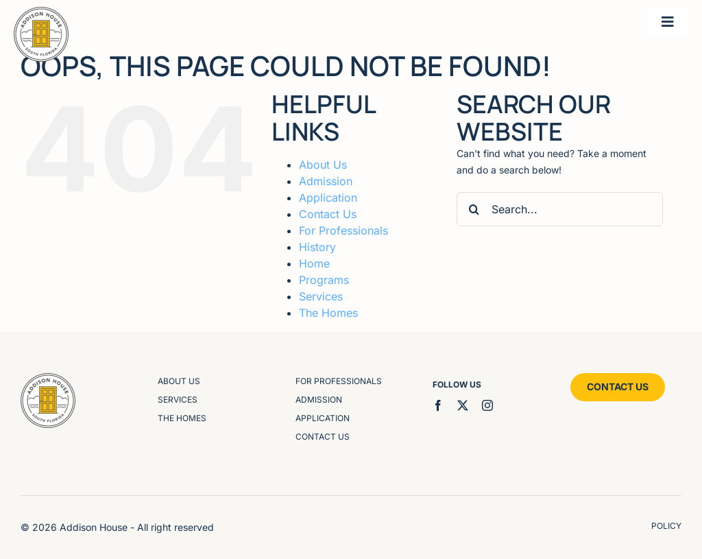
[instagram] (487, 405)
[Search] (474, 209)
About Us (323, 164)
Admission (325, 181)
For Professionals (343, 230)
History (317, 247)
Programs (324, 280)
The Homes (328, 313)
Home (314, 263)
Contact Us (327, 214)
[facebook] (438, 405)
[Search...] (560, 209)
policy (666, 526)
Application (328, 197)
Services (321, 296)
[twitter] (462, 405)
